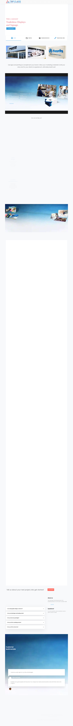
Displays (30, 1)
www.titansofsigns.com (58, 714)
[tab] (13, 38)
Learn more (43, 232)
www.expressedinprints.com (46, 715)
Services (48, 1)
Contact (53, 1)
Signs (27, 1)
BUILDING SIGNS (16, 52)
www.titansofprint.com (49, 714)
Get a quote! (51, 589)
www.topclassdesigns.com (52, 716)
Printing (35, 1)
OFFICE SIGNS (57, 52)
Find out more (10, 28)
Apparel (44, 1)
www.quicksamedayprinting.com (57, 715)
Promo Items (39, 1)
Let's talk (64, 1)
